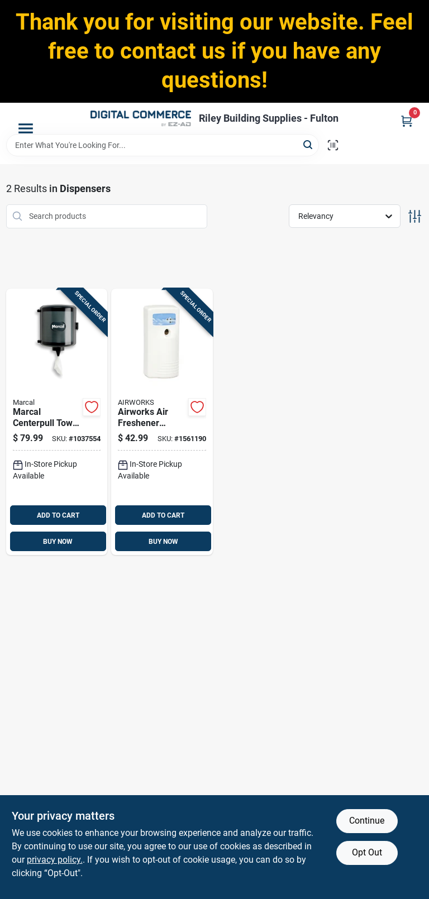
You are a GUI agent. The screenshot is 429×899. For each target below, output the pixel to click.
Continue (366, 820)
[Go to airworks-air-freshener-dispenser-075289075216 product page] (162, 422)
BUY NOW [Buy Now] (58, 542)
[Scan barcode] (332, 145)
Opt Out (367, 852)
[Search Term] (162, 145)
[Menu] (25, 128)
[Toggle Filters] (414, 216)
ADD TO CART (58, 515)
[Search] (309, 144)
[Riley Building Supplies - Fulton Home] (140, 118)
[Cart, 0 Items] (406, 121)
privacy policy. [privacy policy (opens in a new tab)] (55, 859)
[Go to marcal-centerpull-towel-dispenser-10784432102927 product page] (57, 422)
